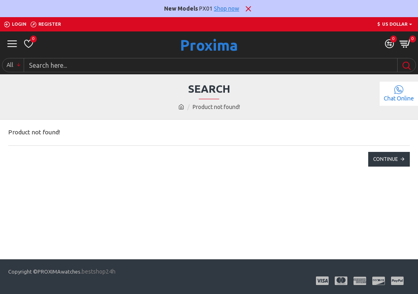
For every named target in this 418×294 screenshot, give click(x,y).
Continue (385, 159)
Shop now (226, 8)
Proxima (209, 45)
